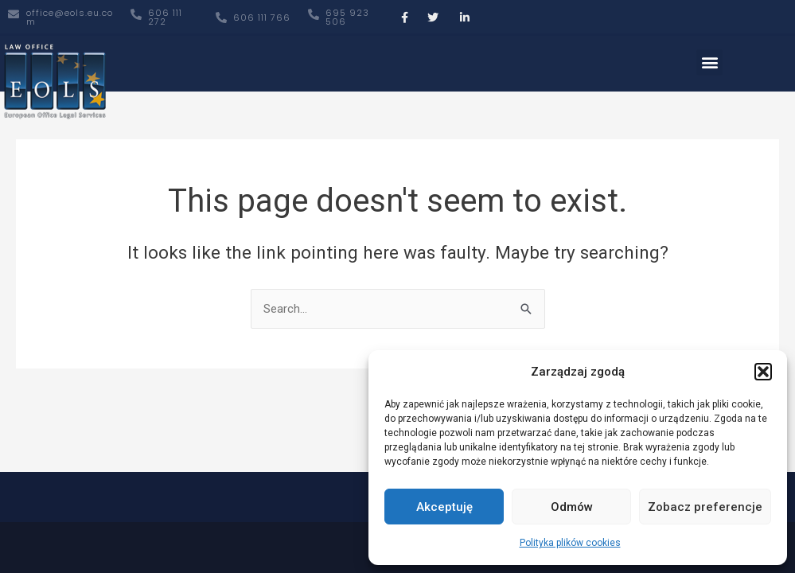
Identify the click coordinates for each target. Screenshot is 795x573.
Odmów (572, 507)
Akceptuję (444, 507)
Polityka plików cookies (570, 542)
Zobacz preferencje (705, 507)
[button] (763, 372)
